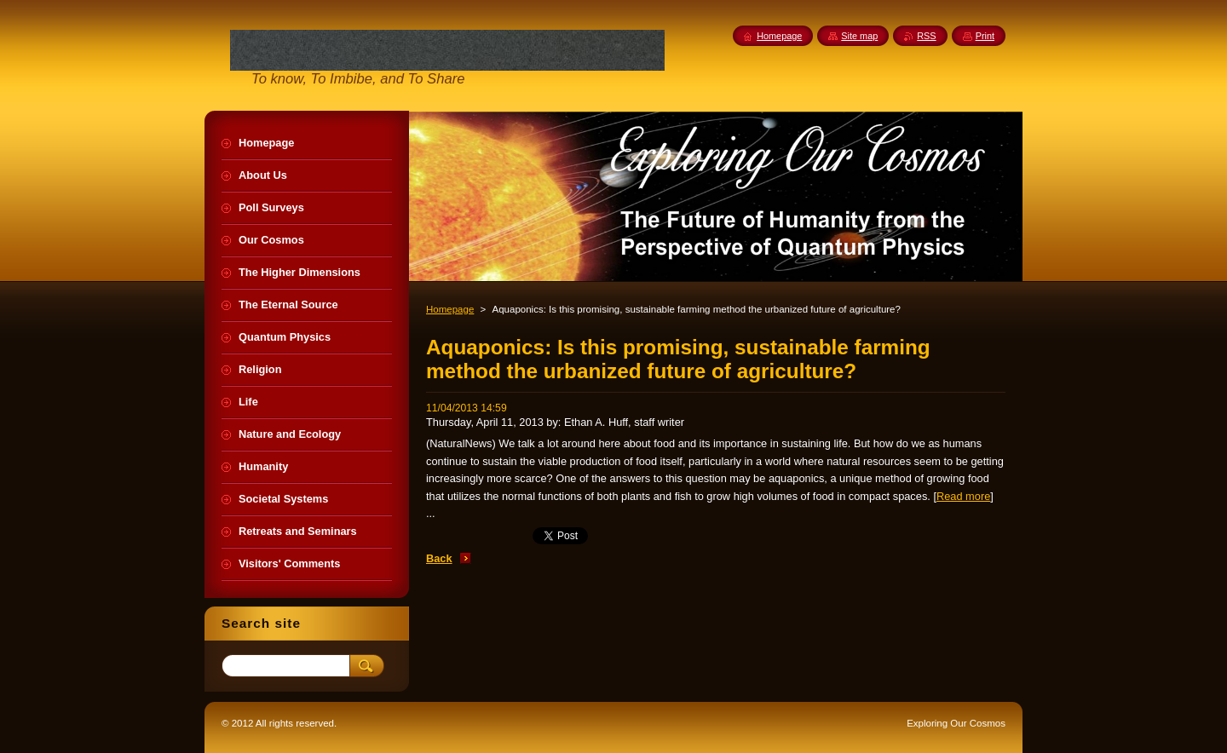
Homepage (450, 309)
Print (985, 36)
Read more (963, 496)
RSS (926, 36)
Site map (859, 36)
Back (439, 558)
